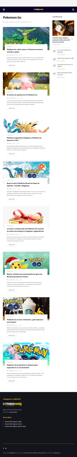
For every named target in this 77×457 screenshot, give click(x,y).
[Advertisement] (38, 3)
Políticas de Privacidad (39, 453)
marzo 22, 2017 (11, 189)
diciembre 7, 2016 (12, 370)
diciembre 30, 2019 (12, 55)
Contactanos (13, 412)
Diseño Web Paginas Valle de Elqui (15, 426)
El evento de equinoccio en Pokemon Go (22, 95)
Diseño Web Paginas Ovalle (13, 422)
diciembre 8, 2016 (12, 325)
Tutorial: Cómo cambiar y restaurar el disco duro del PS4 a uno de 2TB (61, 40)
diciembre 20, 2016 (12, 234)
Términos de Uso (28, 453)
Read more (12, 65)
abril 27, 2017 (11, 143)
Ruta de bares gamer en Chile (65, 58)
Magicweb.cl (57, 453)
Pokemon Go (10, 46)
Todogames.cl (13, 453)
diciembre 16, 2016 (12, 280)
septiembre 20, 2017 (13, 98)
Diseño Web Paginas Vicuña (13, 424)
